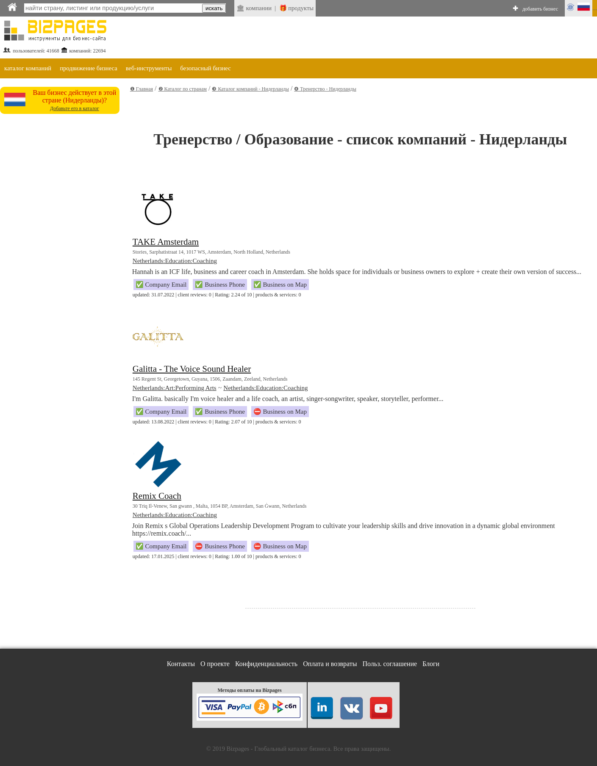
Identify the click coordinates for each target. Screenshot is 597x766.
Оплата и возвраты (330, 663)
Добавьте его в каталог (74, 108)
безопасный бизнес (205, 68)
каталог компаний (27, 68)
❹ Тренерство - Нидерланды (325, 89)
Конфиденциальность (266, 663)
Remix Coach (157, 496)
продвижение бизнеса (88, 68)
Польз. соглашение (390, 663)
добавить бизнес (540, 9)
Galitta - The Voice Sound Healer (192, 369)
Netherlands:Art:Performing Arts (175, 387)
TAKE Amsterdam (166, 242)
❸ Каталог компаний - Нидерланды (250, 89)
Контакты (181, 663)
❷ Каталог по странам (182, 89)
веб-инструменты (149, 68)
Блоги (430, 663)
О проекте (215, 663)
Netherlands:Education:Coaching (175, 260)
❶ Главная (141, 89)
